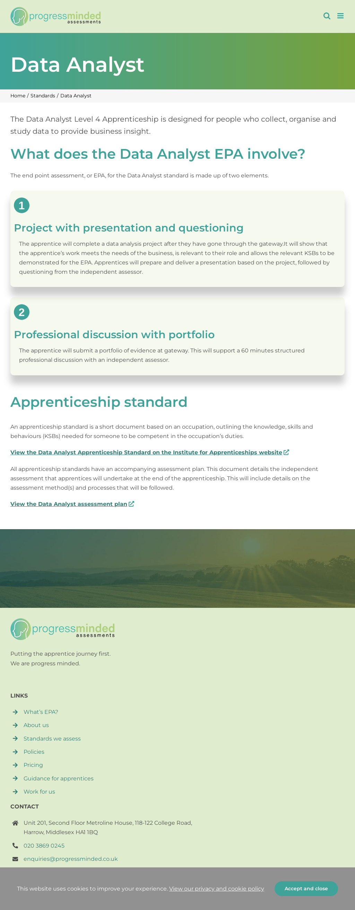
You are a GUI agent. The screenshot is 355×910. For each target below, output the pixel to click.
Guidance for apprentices (59, 778)
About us (36, 725)
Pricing (33, 765)
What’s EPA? (41, 712)
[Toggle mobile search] (326, 15)
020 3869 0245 (44, 845)
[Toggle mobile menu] (341, 15)
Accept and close (306, 888)
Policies (34, 752)
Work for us (39, 791)
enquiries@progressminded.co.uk (71, 859)
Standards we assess (52, 738)
